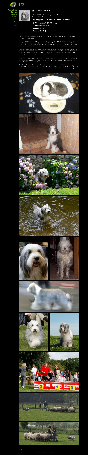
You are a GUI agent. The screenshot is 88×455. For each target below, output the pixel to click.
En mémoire (14, 14)
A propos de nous (12, 10)
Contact (15, 24)
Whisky (14, 16)
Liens (15, 26)
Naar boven (21, 450)
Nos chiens (14, 12)
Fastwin (14, 20)
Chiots (15, 22)
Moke (14, 18)
